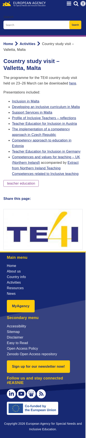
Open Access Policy (22, 348)
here (72, 83)
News (11, 293)
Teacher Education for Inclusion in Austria (44, 123)
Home (8, 44)
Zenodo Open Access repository (32, 354)
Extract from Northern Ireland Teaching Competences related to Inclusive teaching (45, 168)
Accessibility (16, 326)
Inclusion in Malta (25, 101)
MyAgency (21, 306)
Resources (15, 288)
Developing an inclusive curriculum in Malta (46, 107)
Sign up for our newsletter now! (38, 366)
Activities (28, 44)
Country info (16, 277)
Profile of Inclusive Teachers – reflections (44, 118)
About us (14, 271)
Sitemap (13, 332)
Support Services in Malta (32, 112)
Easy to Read (17, 343)
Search (8, 17)
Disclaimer (15, 337)
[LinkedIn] (11, 393)
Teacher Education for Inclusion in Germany (46, 151)
